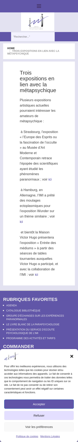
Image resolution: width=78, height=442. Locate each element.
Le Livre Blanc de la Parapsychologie (32, 324)
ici (50, 179)
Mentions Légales (50, 436)
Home (11, 48)
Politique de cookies (27, 436)
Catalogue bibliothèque (23, 310)
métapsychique (31, 121)
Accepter (39, 404)
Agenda (11, 305)
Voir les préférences (39, 427)
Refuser (39, 415)
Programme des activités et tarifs (30, 338)
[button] (72, 356)
